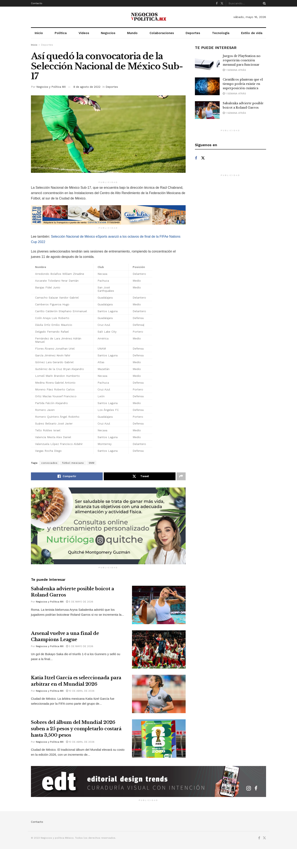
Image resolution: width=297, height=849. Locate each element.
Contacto (36, 3)
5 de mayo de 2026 (79, 601)
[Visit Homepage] (148, 17)
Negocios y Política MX (51, 86)
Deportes (193, 33)
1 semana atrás (234, 70)
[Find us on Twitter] (203, 158)
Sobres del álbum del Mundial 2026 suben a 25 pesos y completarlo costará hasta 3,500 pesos (76, 729)
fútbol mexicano (73, 462)
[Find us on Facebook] (196, 158)
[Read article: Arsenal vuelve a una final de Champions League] (159, 649)
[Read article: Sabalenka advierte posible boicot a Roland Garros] (159, 605)
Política (61, 33)
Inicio (39, 33)
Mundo (132, 33)
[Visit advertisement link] (108, 215)
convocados (49, 462)
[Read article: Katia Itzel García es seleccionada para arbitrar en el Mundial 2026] (159, 694)
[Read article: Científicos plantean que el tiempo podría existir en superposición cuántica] (207, 86)
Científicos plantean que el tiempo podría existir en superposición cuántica (243, 84)
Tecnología (220, 33)
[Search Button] (263, 3)
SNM (91, 462)
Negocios (108, 33)
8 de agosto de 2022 (86, 86)
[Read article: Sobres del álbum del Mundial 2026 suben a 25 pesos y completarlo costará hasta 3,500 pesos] (159, 738)
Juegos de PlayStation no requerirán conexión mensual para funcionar (241, 60)
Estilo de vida (251, 33)
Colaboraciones (162, 33)
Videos (84, 33)
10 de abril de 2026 (80, 690)
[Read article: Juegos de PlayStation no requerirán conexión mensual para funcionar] (207, 63)
